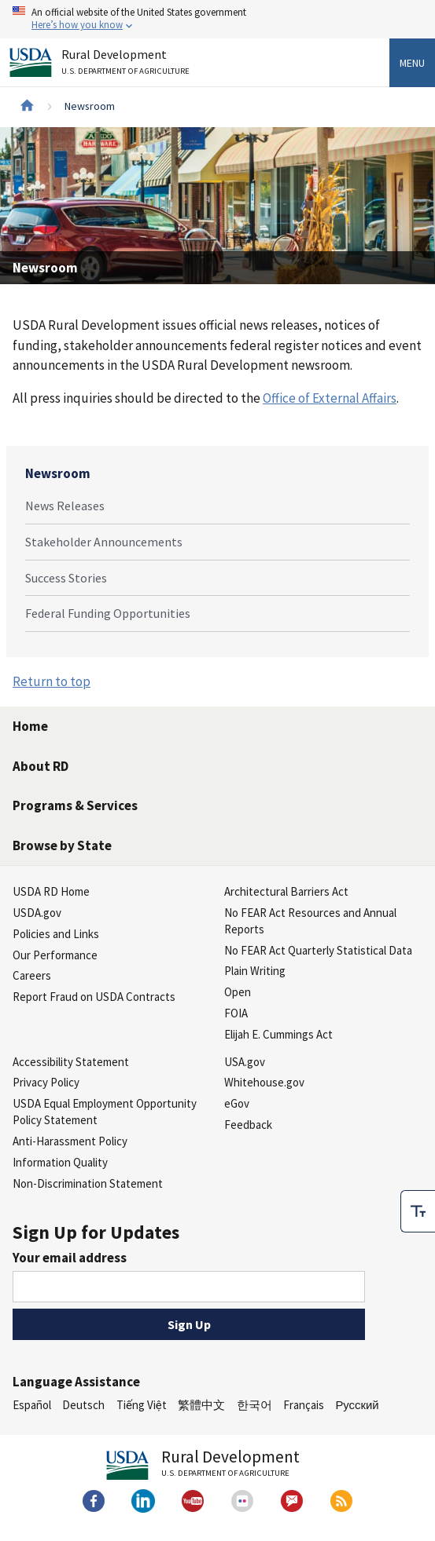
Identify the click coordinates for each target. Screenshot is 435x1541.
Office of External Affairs (329, 398)
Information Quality (60, 1162)
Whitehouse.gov (264, 1082)
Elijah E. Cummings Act (278, 1034)
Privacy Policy (46, 1082)
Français (303, 1404)
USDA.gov (37, 912)
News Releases (65, 505)
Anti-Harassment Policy (70, 1141)
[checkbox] (417, 1211)
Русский (356, 1404)
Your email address (70, 1257)
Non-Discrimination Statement (88, 1183)
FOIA (236, 1013)
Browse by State (62, 845)
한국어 (254, 1404)
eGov (236, 1103)
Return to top (51, 681)
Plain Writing (255, 970)
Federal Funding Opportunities (107, 613)
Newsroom (57, 473)
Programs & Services (75, 805)
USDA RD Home (51, 891)
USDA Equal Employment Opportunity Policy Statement (105, 1111)
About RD (40, 766)
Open (237, 991)
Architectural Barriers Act (286, 891)
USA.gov (244, 1061)
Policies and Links (56, 933)
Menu (412, 63)
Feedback (248, 1124)
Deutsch (83, 1404)
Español (32, 1404)
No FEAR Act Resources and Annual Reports (310, 921)
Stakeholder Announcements (103, 542)
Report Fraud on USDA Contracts (94, 996)
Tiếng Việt (141, 1404)
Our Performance (55, 955)
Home (30, 726)
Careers (32, 975)
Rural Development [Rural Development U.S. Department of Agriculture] (127, 65)
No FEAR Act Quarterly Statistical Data (318, 950)
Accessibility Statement (71, 1061)
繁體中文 (201, 1404)
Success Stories (66, 578)
